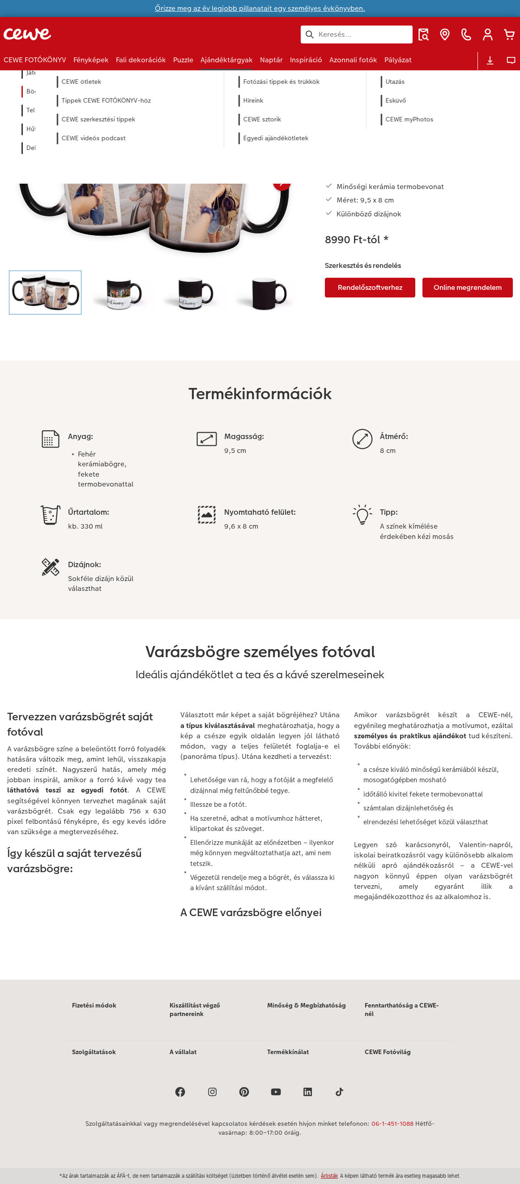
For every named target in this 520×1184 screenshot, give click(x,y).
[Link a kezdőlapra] (91, 34)
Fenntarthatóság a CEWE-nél (402, 1010)
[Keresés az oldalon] (357, 34)
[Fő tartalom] (260, 537)
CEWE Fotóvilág (388, 1051)
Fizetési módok (94, 1005)
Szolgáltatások (94, 1051)
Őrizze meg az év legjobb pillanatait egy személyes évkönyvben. (260, 8)
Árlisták (329, 1175)
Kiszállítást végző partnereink (195, 1010)
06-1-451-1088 (392, 1123)
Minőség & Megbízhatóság (306, 1005)
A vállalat (183, 1051)
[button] (488, 34)
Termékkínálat (288, 1051)
